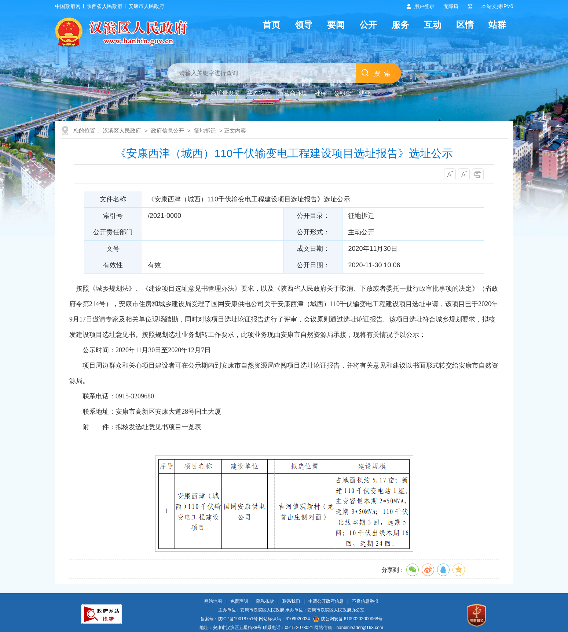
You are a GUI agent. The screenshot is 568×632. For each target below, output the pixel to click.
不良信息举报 (365, 601)
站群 (497, 25)
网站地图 (213, 601)
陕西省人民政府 (104, 6)
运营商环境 (292, 93)
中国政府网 (68, 6)
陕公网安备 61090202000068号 (348, 618)
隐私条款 (265, 601)
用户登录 (424, 6)
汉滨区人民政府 (122, 130)
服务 (400, 25)
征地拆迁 (205, 130)
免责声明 (239, 601)
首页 (271, 25)
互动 (432, 25)
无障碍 (451, 6)
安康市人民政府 (146, 6)
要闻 (336, 25)
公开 (368, 25)
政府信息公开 (167, 130)
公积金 (342, 93)
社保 (320, 93)
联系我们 (291, 601)
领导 (303, 25)
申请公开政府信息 (326, 601)
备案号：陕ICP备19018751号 (229, 618)
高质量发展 (225, 93)
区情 (465, 25)
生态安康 (259, 93)
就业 (364, 93)
